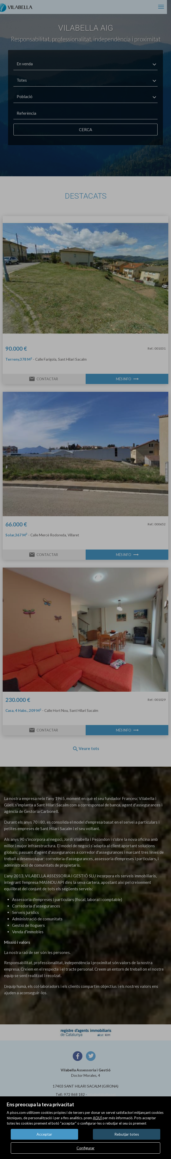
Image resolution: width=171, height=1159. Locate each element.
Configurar (85, 1148)
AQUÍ (97, 1118)
